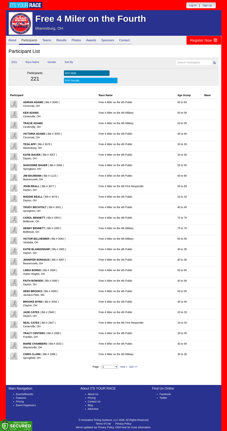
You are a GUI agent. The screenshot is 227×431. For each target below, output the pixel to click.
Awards (96, 40)
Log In (192, 5)
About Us (93, 394)
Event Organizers (26, 405)
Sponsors (114, 40)
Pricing (20, 401)
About (13, 40)
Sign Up (207, 5)
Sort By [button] (70, 62)
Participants (31, 40)
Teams (49, 40)
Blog (90, 405)
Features (21, 397)
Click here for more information (132, 427)
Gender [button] (53, 62)
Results (65, 40)
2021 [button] (15, 62)
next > (123, 366)
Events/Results (24, 394)
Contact (131, 40)
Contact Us (94, 401)
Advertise (93, 408)
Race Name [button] (34, 62)
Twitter (163, 397)
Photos (80, 40)
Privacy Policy (123, 423)
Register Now (203, 40)
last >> (133, 366)
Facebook (165, 394)
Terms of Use (103, 423)
